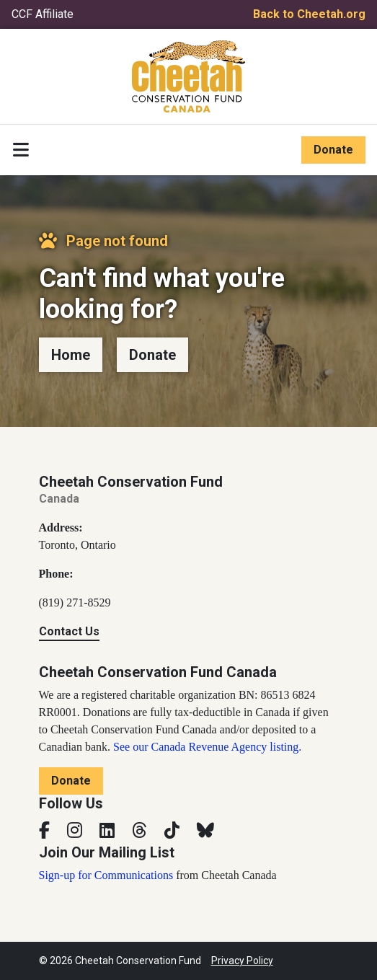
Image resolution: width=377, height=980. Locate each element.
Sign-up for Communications (106, 875)
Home (70, 354)
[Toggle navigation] (21, 150)
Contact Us (69, 631)
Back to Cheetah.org (309, 14)
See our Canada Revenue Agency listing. (207, 747)
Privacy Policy (242, 960)
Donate (333, 149)
